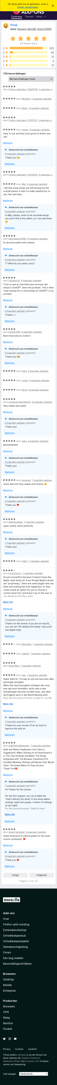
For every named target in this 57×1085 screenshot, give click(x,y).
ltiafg (24, 371)
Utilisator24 (14, 280)
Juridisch (32, 1049)
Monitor (8, 1023)
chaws (25, 129)
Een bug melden (13, 958)
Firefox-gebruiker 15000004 (23, 174)
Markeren (8, 143)
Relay (6, 1017)
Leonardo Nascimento (20, 402)
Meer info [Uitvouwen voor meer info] (8, 602)
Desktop (8, 979)
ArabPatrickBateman (19, 745)
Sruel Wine (14, 665)
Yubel (24, 561)
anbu (24, 441)
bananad (26, 480)
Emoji (13, 25)
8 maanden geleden (36, 832)
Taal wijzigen (9, 1074)
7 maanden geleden (42, 480)
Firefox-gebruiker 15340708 (23, 89)
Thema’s (29, 16)
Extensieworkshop (14, 930)
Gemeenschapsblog (15, 946)
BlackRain (26, 644)
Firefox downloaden (27, 7)
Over (6, 918)
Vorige (15, 875)
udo (24, 675)
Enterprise (9, 990)
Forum (7, 952)
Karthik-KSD (14, 332)
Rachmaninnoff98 (17, 238)
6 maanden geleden (39, 129)
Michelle (26, 98)
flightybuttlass (16, 522)
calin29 (25, 653)
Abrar (24, 390)
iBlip (24, 184)
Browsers (9, 1006)
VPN (6, 1012)
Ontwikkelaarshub (14, 935)
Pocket (7, 1028)
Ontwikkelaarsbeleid (16, 941)
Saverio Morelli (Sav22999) (34, 29)
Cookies (19, 1049)
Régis (24, 108)
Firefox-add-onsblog (16, 924)
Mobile (7, 985)
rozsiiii (25, 380)
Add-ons (9, 913)
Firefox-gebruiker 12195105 (23, 120)
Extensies (16, 16)
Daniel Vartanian (17, 832)
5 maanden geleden (41, 98)
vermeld (21, 1054)
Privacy (6, 1049)
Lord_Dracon (15, 573)
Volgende (41, 875)
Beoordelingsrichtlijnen (17, 963)
